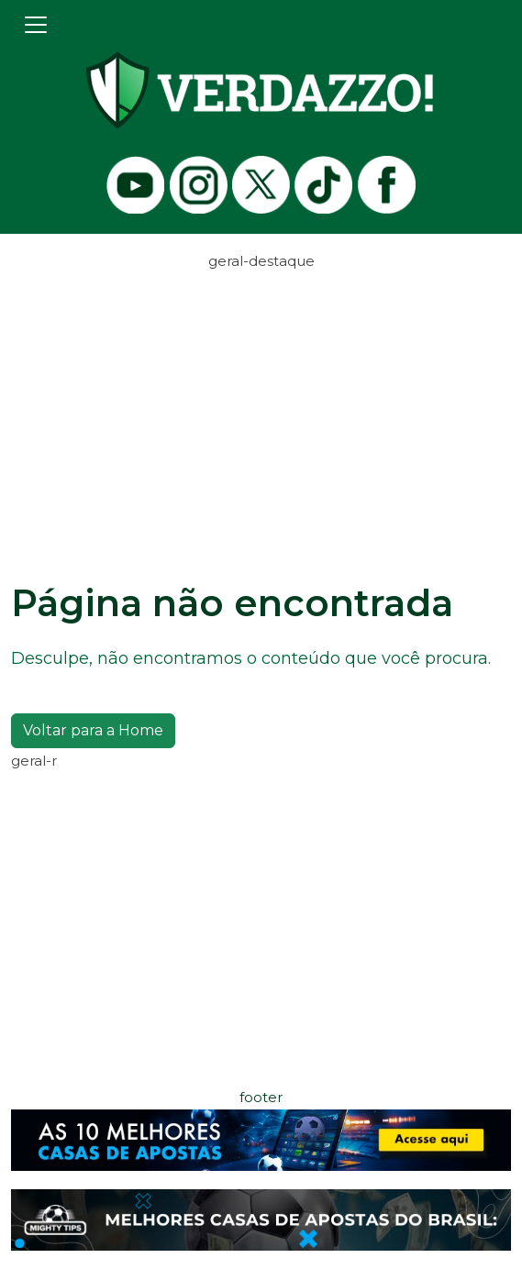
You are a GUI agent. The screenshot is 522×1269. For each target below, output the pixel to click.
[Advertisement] (261, 401)
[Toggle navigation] (36, 24)
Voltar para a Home (93, 730)
